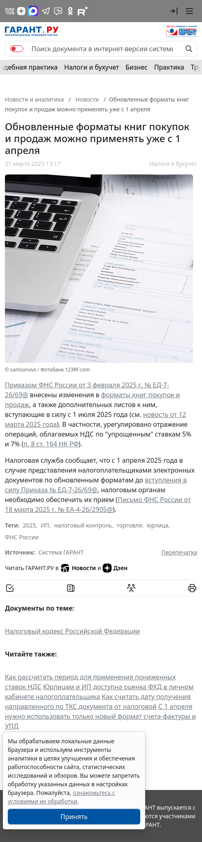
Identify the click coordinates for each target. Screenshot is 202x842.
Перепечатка (179, 552)
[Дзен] (21, 11)
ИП (45, 525)
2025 (29, 525)
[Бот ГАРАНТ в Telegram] (58, 11)
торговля (129, 525)
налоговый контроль (83, 525)
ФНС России (21, 537)
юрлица (157, 525)
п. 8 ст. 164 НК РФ (51, 443)
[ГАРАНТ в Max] (33, 11)
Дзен (115, 568)
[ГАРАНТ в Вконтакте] (10, 11)
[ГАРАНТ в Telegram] (46, 11)
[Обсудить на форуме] (131, 588)
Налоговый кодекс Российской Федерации (72, 631)
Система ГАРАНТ (61, 552)
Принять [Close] (74, 816)
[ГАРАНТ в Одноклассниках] (70, 11)
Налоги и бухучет (91, 67)
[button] (174, 11)
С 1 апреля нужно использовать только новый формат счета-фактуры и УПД (100, 716)
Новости (78, 568)
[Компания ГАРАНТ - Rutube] (83, 11)
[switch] (16, 48)
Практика (169, 67)
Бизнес (137, 67)
